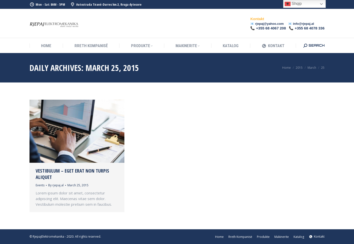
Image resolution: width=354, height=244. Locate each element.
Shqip (293, 4)
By (56, 185)
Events (40, 185)
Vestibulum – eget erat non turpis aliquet (72, 173)
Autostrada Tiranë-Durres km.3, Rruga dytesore (106, 4)
